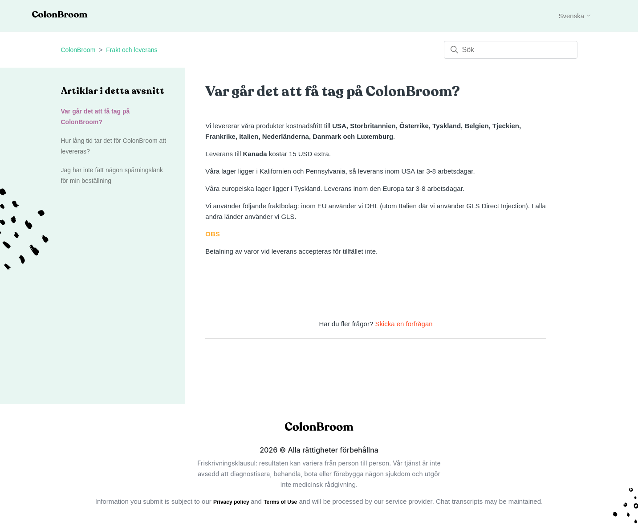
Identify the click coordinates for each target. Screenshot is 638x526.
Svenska (574, 16)
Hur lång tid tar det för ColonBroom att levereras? (114, 146)
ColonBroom (78, 49)
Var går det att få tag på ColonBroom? (95, 116)
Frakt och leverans (131, 49)
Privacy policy (232, 502)
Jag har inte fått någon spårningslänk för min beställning (112, 175)
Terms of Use (280, 502)
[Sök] (510, 50)
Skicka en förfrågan (403, 324)
